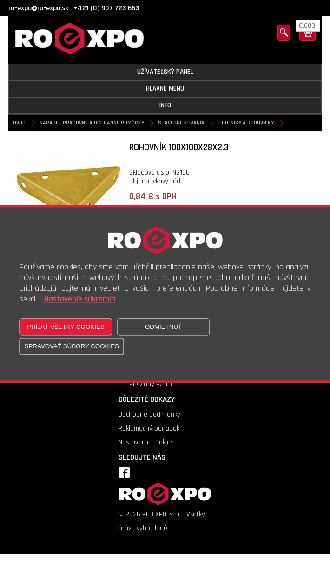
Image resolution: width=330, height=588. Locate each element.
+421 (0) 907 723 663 (106, 8)
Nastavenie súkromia (79, 299)
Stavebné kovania (181, 122)
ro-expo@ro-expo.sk (38, 8)
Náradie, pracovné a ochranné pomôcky (92, 122)
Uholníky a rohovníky (246, 122)
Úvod (19, 122)
